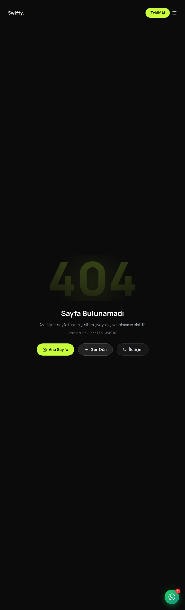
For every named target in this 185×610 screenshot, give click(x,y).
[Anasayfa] (16, 12)
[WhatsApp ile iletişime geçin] (172, 597)
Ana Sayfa (55, 349)
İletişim (132, 349)
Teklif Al (157, 13)
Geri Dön (95, 349)
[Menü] (174, 13)
